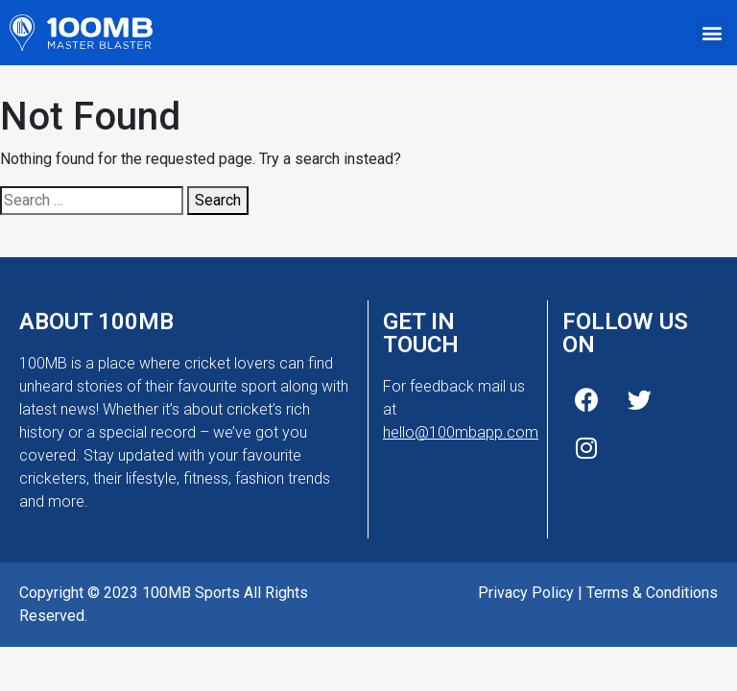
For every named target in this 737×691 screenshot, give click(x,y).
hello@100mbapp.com (460, 432)
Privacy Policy (526, 593)
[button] (711, 33)
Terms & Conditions (652, 593)
